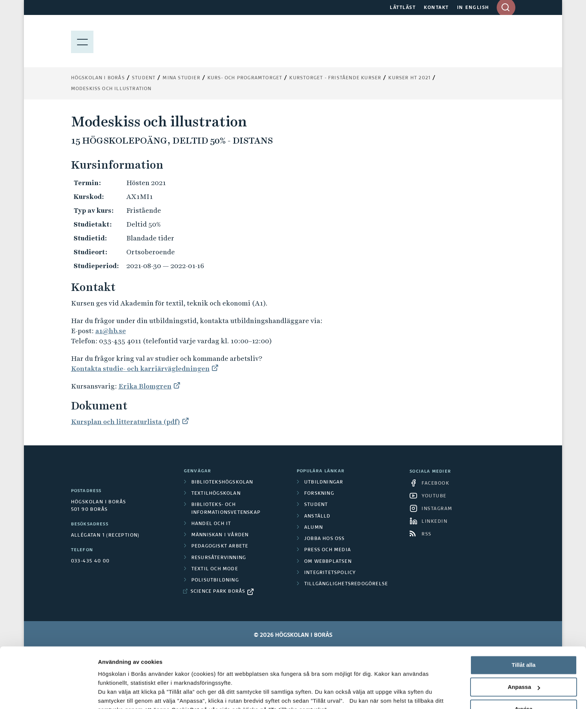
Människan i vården (220, 535)
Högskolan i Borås (98, 78)
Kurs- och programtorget (245, 78)
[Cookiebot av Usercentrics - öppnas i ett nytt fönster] (48, 694)
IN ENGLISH (473, 7)
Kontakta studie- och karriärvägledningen (140, 368)
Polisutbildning (215, 580)
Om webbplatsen (328, 561)
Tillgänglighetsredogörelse (346, 584)
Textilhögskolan (216, 493)
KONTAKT (436, 7)
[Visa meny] (82, 41)
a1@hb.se (110, 331)
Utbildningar (323, 482)
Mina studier (181, 78)
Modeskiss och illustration (111, 89)
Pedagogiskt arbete (220, 546)
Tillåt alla (524, 611)
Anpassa (524, 633)
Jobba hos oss (324, 538)
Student (143, 78)
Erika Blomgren (145, 386)
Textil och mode (214, 569)
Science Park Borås (218, 591)
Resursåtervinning (218, 558)
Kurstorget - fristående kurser (335, 78)
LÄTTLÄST (403, 7)
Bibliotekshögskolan (222, 482)
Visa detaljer (114, 694)
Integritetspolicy (330, 573)
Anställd (317, 516)
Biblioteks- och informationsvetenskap (225, 508)
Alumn (313, 527)
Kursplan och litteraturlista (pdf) (125, 422)
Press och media (327, 550)
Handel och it (211, 524)
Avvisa (524, 655)
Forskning (319, 493)
